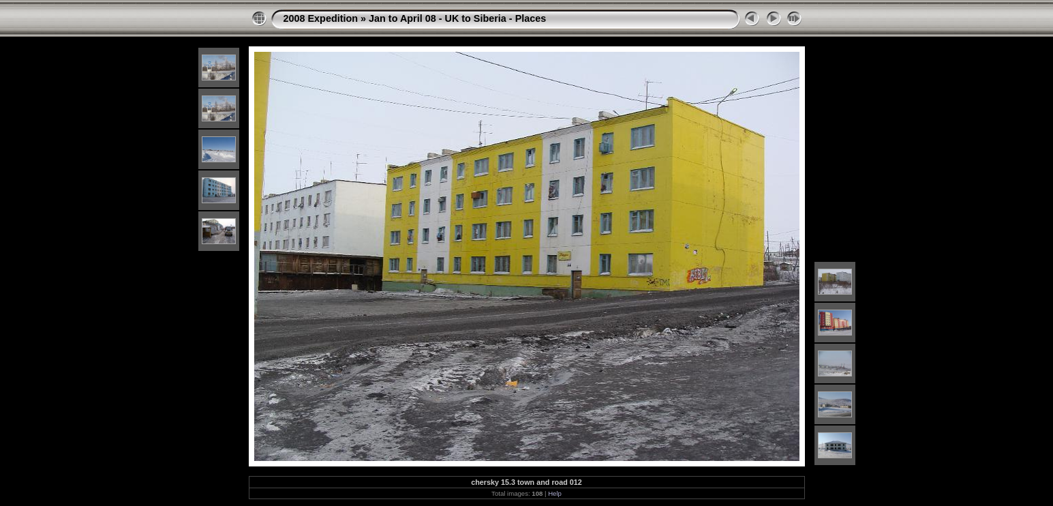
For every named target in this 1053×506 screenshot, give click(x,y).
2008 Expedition (321, 18)
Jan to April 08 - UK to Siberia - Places (457, 18)
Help (555, 493)
